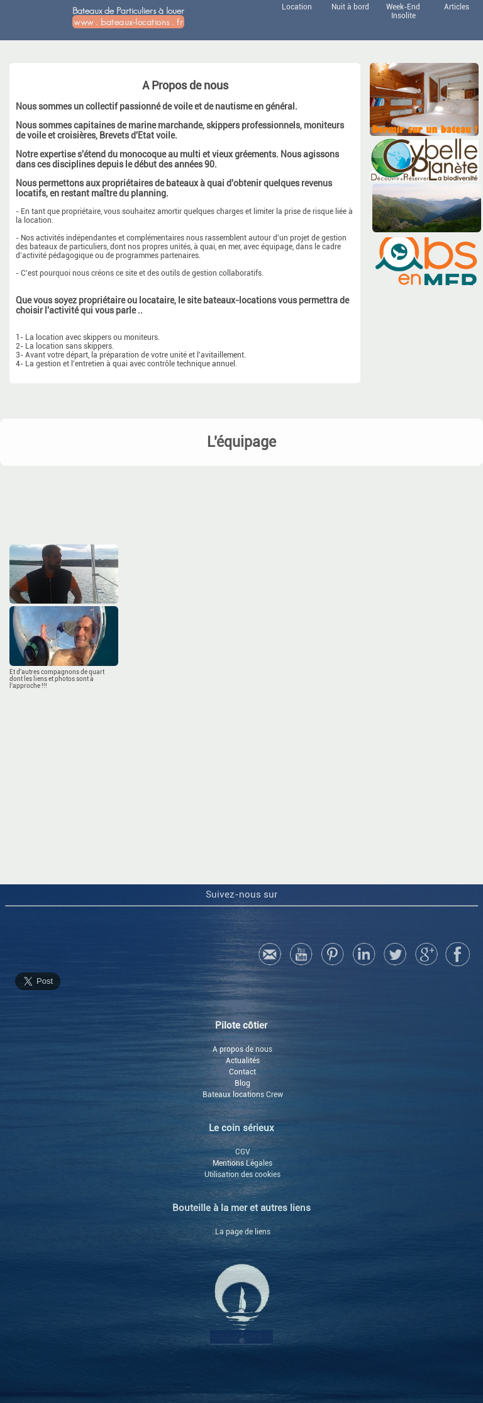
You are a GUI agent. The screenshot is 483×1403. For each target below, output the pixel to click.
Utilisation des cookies (242, 1174)
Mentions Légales (242, 1163)
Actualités (243, 1060)
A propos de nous (242, 1049)
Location (297, 7)
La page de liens (242, 1231)
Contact (242, 1072)
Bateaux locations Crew (243, 1094)
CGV (242, 1151)
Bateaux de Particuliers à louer (128, 16)
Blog (242, 1083)
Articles (456, 7)
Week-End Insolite (403, 11)
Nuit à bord (350, 7)
